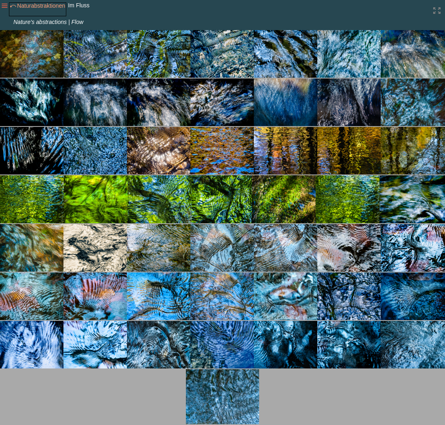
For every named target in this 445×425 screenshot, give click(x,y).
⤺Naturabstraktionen (37, 5)
